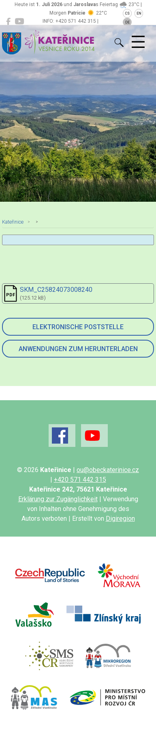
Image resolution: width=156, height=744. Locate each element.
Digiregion (120, 518)
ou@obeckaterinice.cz (108, 470)
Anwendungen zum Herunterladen (78, 349)
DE (127, 22)
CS (127, 13)
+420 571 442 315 (80, 479)
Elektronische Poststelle (78, 327)
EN (139, 13)
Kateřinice (13, 222)
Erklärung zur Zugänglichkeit (58, 499)
